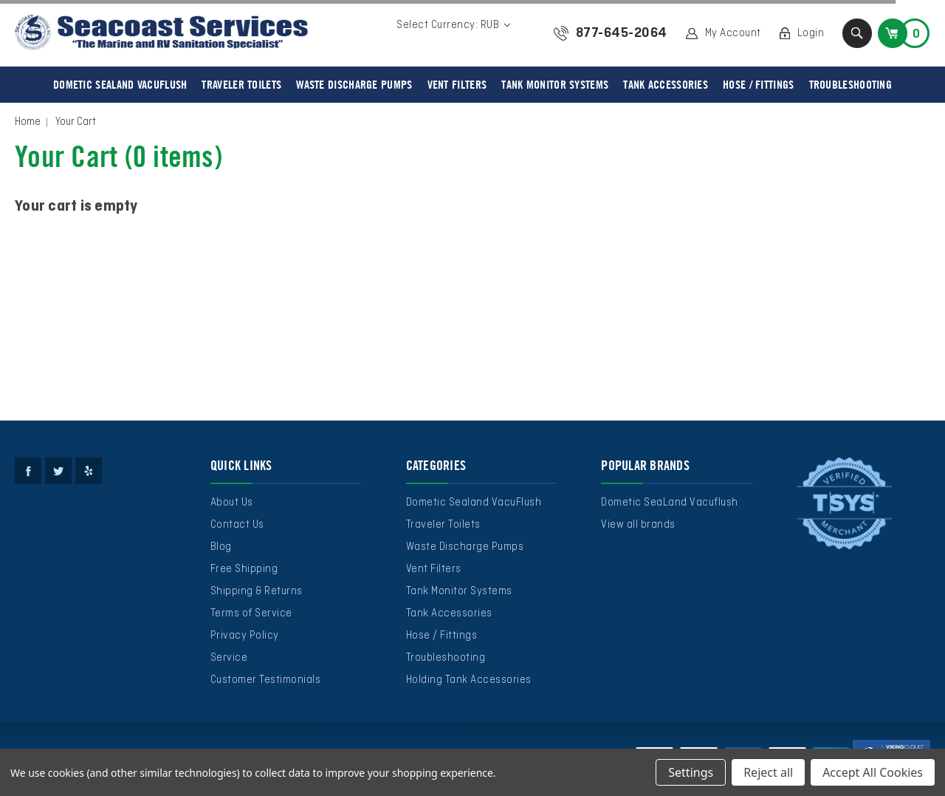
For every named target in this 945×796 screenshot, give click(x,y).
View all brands (638, 524)
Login (811, 33)
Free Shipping (244, 569)
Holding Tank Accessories (469, 680)
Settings (690, 772)
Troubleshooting (851, 85)
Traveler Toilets (241, 85)
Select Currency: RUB (453, 25)
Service (229, 657)
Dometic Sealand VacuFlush (120, 85)
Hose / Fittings (758, 85)
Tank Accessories (665, 85)
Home (28, 122)
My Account (733, 33)
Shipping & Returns (256, 591)
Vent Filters (457, 85)
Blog (221, 547)
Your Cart (75, 122)
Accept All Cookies (872, 772)
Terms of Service (251, 613)
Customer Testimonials (265, 680)
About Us (231, 502)
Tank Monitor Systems (554, 85)
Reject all (768, 772)
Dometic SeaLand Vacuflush (669, 502)
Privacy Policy (244, 635)
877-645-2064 (621, 33)
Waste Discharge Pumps (354, 85)
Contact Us (237, 524)
